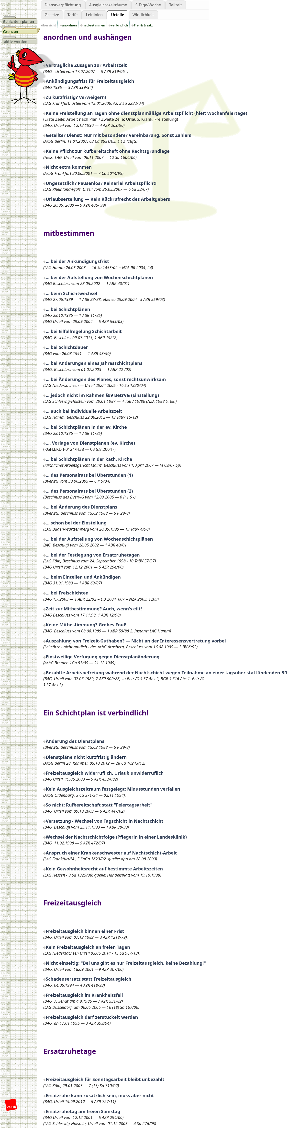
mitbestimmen (94, 25)
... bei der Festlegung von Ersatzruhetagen (93, 555)
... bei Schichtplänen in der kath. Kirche (89, 459)
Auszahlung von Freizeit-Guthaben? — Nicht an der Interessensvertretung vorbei (136, 641)
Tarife (72, 14)
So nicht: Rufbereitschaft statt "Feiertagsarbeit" (99, 805)
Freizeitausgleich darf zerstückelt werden (92, 1017)
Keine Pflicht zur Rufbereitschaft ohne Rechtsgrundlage (108, 151)
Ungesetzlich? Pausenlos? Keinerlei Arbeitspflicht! (101, 183)
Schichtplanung (21, 20)
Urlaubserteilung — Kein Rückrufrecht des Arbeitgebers (108, 199)
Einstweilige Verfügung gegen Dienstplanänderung (102, 656)
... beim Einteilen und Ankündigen (83, 577)
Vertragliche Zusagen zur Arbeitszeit (86, 65)
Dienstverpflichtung (63, 5)
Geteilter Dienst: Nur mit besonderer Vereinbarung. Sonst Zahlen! (118, 135)
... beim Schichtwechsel (71, 293)
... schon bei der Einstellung (76, 523)
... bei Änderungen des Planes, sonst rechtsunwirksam (106, 379)
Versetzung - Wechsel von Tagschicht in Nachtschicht (104, 821)
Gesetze (52, 14)
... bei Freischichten (67, 593)
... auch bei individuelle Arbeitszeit (84, 411)
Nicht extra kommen (69, 167)
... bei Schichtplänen (68, 309)
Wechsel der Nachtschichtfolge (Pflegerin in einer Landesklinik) (116, 837)
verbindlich (120, 25)
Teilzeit (175, 5)
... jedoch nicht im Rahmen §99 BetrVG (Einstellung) (102, 395)
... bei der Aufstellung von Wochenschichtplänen (99, 277)
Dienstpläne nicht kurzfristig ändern (86, 757)
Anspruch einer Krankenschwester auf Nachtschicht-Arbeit (111, 853)
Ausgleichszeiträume (108, 5)
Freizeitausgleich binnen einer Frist (85, 931)
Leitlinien (94, 14)
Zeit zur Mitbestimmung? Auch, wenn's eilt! (94, 609)
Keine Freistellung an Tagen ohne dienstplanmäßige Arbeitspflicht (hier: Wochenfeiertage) (146, 113)
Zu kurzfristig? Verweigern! (76, 97)
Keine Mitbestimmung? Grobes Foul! (86, 624)
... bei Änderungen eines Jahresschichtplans (94, 363)
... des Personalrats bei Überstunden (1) (89, 475)
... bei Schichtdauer (67, 347)
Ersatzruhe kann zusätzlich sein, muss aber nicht (100, 1095)
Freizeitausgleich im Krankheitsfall (84, 995)
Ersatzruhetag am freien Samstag (83, 1111)
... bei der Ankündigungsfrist (77, 261)
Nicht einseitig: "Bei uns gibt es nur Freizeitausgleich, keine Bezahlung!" (126, 963)
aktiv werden (21, 40)
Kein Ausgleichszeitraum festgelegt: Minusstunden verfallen (113, 789)
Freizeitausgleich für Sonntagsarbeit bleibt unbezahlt (105, 1079)
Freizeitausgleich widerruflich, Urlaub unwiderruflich (105, 773)
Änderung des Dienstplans (75, 741)
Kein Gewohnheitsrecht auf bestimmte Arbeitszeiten (104, 869)
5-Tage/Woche (148, 5)
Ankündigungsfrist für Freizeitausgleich (90, 81)
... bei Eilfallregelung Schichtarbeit (84, 331)
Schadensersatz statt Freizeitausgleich (88, 979)
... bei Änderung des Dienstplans (81, 507)
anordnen (70, 25)
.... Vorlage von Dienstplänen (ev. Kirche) (90, 443)
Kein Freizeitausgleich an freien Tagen (88, 947)
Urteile (117, 14)
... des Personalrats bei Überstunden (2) (89, 491)
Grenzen (21, 30)
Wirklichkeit (143, 14)
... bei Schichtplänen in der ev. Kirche (86, 427)
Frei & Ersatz (144, 25)
